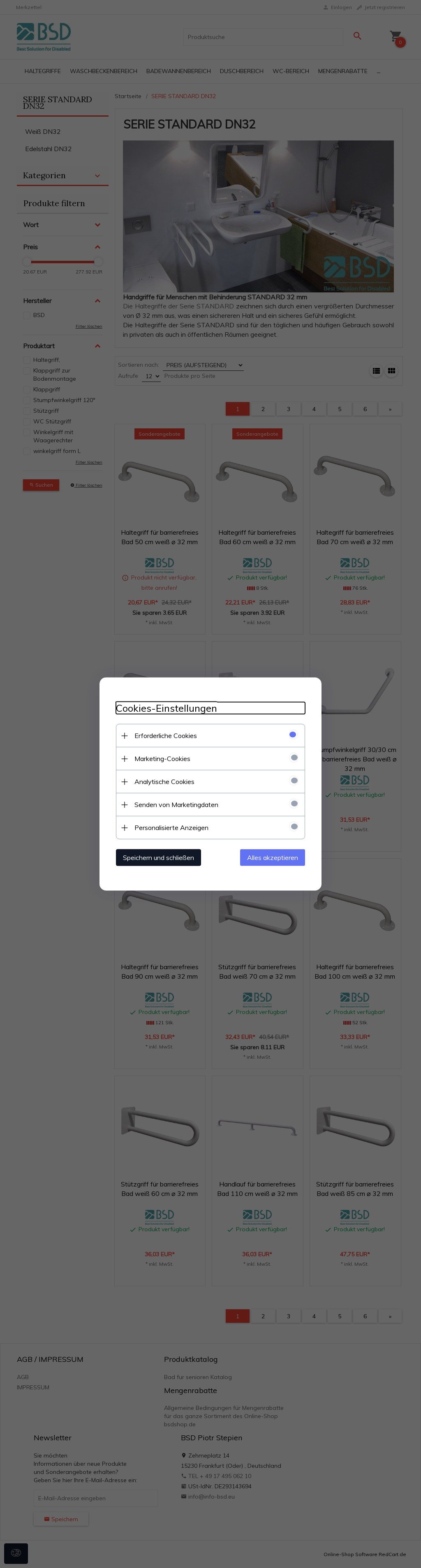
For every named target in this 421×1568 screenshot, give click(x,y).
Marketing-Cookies (162, 758)
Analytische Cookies (164, 781)
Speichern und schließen (158, 857)
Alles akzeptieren (272, 857)
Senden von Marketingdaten (176, 804)
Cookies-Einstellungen (166, 708)
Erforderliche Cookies (165, 735)
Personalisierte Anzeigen (171, 827)
